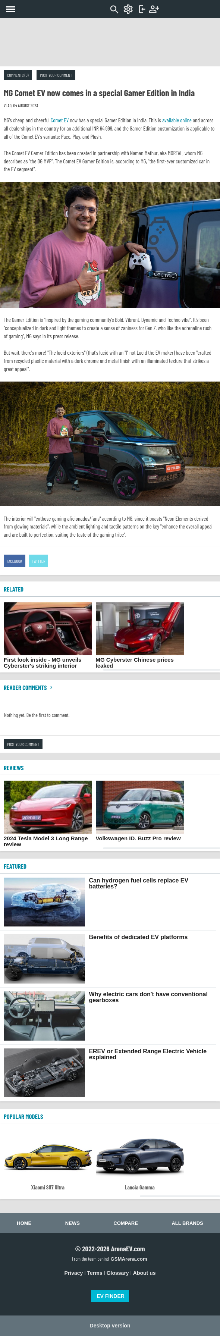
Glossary (118, 1273)
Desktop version (110, 1326)
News (72, 1223)
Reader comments (29, 687)
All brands (187, 1223)
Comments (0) (18, 75)
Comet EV (60, 120)
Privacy (74, 1273)
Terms (95, 1273)
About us (144, 1273)
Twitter (38, 561)
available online (177, 120)
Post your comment (56, 75)
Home (24, 1223)
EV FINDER (111, 1296)
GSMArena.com (128, 1259)
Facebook (14, 561)
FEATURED (15, 866)
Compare (125, 1223)
